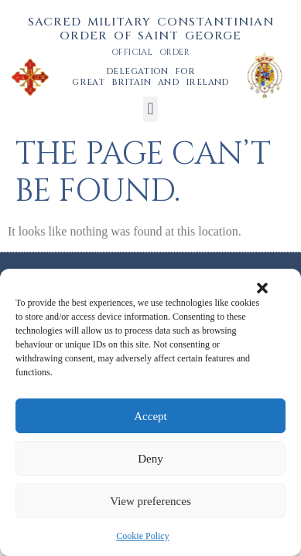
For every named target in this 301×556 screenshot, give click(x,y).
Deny (150, 459)
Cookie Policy (142, 536)
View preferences (150, 501)
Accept (150, 416)
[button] (262, 288)
